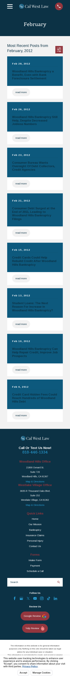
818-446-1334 (35, 452)
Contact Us (35, 546)
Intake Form (35, 560)
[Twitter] (28, 598)
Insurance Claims (35, 535)
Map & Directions (35, 481)
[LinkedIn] (55, 598)
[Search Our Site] (58, 582)
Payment (35, 565)
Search (14, 582)
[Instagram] (42, 598)
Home (35, 518)
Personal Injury (35, 540)
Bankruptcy (35, 530)
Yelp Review (34, 629)
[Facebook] (14, 598)
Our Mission (35, 524)
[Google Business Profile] (21, 598)
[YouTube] (35, 598)
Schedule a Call (35, 571)
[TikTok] (48, 598)
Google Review (35, 616)
